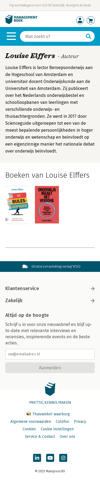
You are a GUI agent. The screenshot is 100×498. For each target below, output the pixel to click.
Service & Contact (40, 436)
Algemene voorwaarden (30, 421)
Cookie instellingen (57, 429)
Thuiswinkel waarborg (48, 414)
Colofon (62, 421)
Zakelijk (50, 300)
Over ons (67, 436)
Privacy (80, 421)
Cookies (29, 429)
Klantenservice (50, 288)
